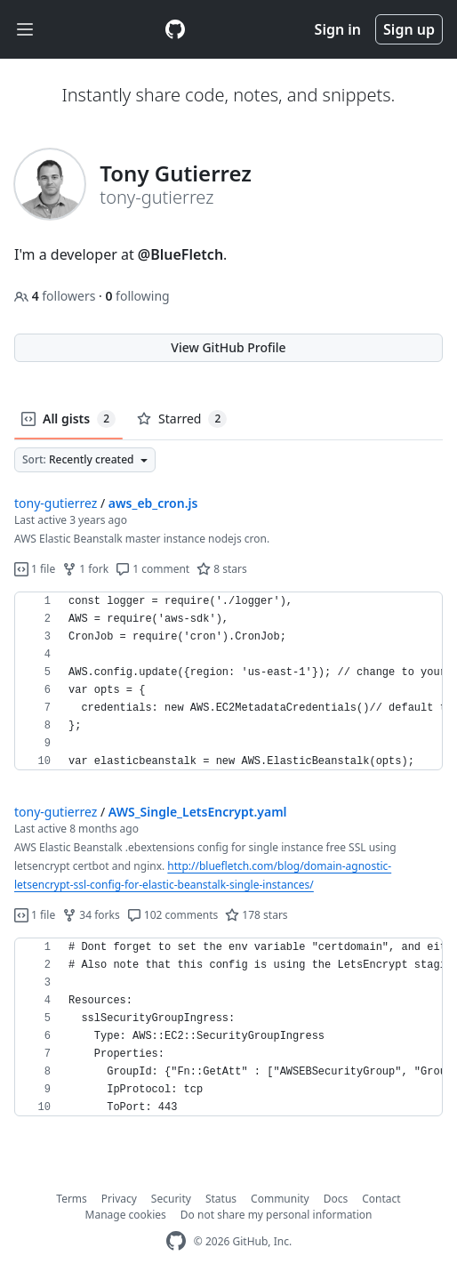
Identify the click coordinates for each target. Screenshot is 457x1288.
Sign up (409, 29)
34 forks (90, 914)
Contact (381, 1198)
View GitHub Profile (228, 347)
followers (56, 295)
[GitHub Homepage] (176, 1241)
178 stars (256, 914)
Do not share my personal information (276, 1214)
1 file (34, 568)
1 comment (152, 568)
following (137, 295)
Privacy (119, 1198)
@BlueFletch (180, 254)
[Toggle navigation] (25, 30)
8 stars (221, 568)
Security (171, 1198)
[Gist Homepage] (175, 29)
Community (280, 1198)
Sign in (338, 29)
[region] (228, 681)
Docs (336, 1198)
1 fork (85, 568)
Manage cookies (125, 1214)
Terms (71, 1198)
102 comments (173, 914)
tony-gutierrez (55, 503)
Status (221, 1198)
